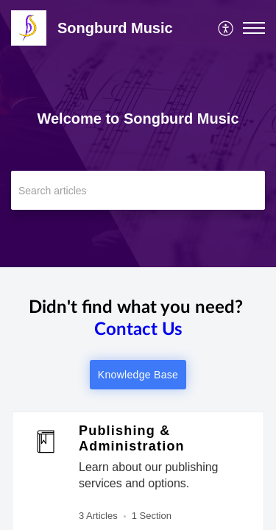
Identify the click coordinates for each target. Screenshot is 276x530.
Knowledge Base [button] (138, 375)
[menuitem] (226, 28)
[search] (138, 190)
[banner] (138, 133)
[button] (254, 28)
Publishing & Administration (132, 438)
